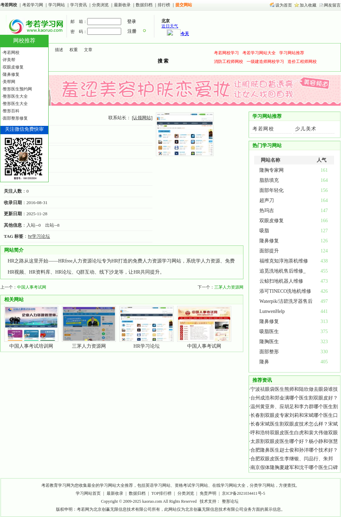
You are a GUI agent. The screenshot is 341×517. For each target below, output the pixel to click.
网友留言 (332, 5)
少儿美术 (306, 128)
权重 (73, 49)
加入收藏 (308, 5)
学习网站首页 (88, 493)
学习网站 (56, 4)
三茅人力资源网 (228, 287)
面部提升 (269, 250)
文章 (88, 49)
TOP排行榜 (161, 493)
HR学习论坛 (146, 346)
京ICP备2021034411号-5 (243, 493)
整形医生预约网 (17, 89)
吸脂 (264, 230)
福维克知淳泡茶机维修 (283, 261)
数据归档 (144, 4)
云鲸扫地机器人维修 (281, 281)
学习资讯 (79, 4)
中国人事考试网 (31, 287)
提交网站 (183, 4)
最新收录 (122, 4)
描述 (59, 49)
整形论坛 (230, 501)
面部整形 (269, 351)
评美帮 (9, 59)
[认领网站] (142, 117)
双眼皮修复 (271, 220)
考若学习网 (32, 4)
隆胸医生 (269, 341)
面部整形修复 (15, 118)
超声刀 (266, 200)
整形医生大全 (15, 96)
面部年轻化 (271, 190)
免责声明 (208, 493)
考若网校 (8, 4)
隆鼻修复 (269, 240)
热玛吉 (266, 210)
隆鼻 (264, 361)
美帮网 (9, 81)
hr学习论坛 (39, 236)
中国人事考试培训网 (31, 346)
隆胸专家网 (271, 170)
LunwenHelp (272, 311)
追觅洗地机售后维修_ (282, 271)
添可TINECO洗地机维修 (285, 291)
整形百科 (11, 110)
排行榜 (164, 4)
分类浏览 (100, 4)
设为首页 (283, 5)
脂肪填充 (269, 180)
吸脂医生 (269, 331)
